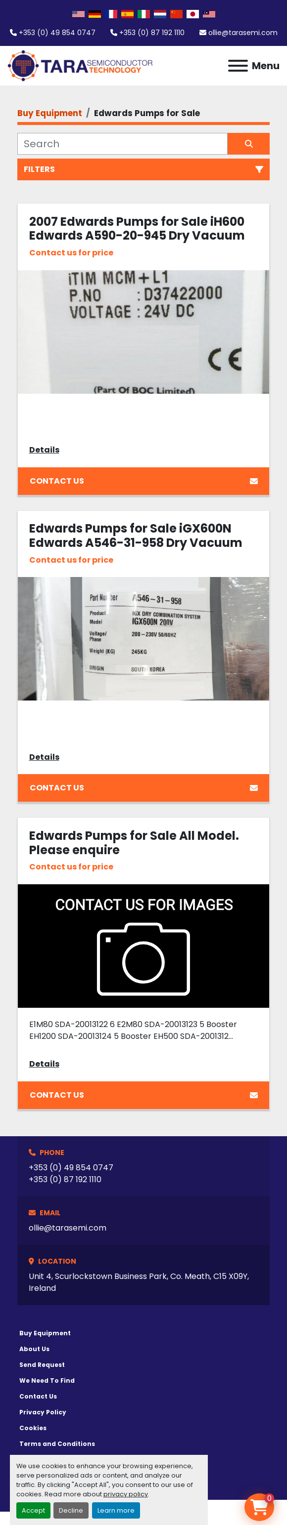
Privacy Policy (42, 1412)
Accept (33, 1510)
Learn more (116, 1510)
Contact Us (144, 481)
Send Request (42, 1364)
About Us (34, 1349)
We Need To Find (47, 1380)
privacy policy (125, 1494)
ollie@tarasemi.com (243, 33)
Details (44, 449)
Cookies (33, 1428)
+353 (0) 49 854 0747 (57, 33)
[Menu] (238, 66)
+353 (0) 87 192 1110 (152, 33)
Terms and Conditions (57, 1444)
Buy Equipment (45, 1333)
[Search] (122, 144)
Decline (71, 1510)
